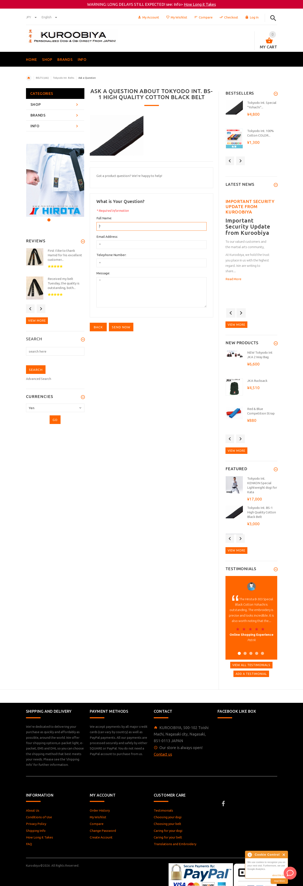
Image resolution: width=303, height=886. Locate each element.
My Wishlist (176, 17)
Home (29, 78)
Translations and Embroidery (175, 844)
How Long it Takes (200, 4)
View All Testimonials (251, 665)
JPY (31, 17)
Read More (233, 279)
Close (284, 854)
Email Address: (107, 236)
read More (279, 881)
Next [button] (41, 308)
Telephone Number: (111, 255)
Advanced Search (38, 379)
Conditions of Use (39, 817)
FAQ (29, 844)
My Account (148, 17)
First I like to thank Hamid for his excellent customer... (65, 255)
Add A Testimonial (251, 674)
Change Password (103, 830)
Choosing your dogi (167, 817)
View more (37, 320)
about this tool (279, 875)
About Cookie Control (249, 854)
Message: (103, 273)
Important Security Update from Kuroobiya (249, 206)
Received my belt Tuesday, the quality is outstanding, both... (63, 283)
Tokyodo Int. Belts (63, 78)
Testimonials (163, 810)
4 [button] (256, 650)
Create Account (101, 837)
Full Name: (104, 218)
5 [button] (261, 650)
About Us (32, 810)
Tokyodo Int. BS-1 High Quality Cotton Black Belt (261, 512)
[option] (55, 180)
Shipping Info (36, 830)
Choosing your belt (167, 824)
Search (34, 339)
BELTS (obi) (42, 78)
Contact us (163, 754)
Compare (203, 17)
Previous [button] (30, 308)
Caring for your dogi (168, 830)
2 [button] (54, 217)
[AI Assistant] (290, 873)
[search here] (55, 351)
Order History (100, 810)
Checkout (228, 17)
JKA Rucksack (257, 380)
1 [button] (48, 217)
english (49, 17)
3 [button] (59, 217)
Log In (252, 17)
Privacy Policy (36, 824)
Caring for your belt (168, 837)
